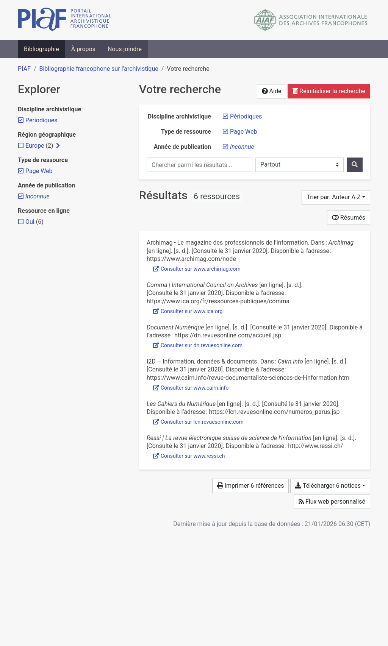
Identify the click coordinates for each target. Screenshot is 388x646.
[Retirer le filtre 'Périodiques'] (246, 116)
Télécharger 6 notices (327, 485)
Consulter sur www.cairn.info (190, 388)
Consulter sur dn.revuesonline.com (197, 345)
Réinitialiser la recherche (329, 91)
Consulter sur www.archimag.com (197, 269)
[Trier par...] (336, 197)
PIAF (24, 68)
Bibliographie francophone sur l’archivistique (98, 68)
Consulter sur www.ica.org (187, 311)
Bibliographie (41, 49)
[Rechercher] (355, 165)
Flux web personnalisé (332, 501)
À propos (83, 49)
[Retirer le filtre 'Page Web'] (243, 131)
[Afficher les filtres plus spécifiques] (58, 145)
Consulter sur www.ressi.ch (189, 456)
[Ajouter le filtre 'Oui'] (29, 221)
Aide (272, 91)
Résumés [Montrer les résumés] (348, 217)
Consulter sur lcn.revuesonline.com (198, 422)
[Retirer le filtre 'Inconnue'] (242, 146)
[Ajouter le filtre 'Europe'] (34, 145)
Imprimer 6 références (250, 485)
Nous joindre (125, 49)
